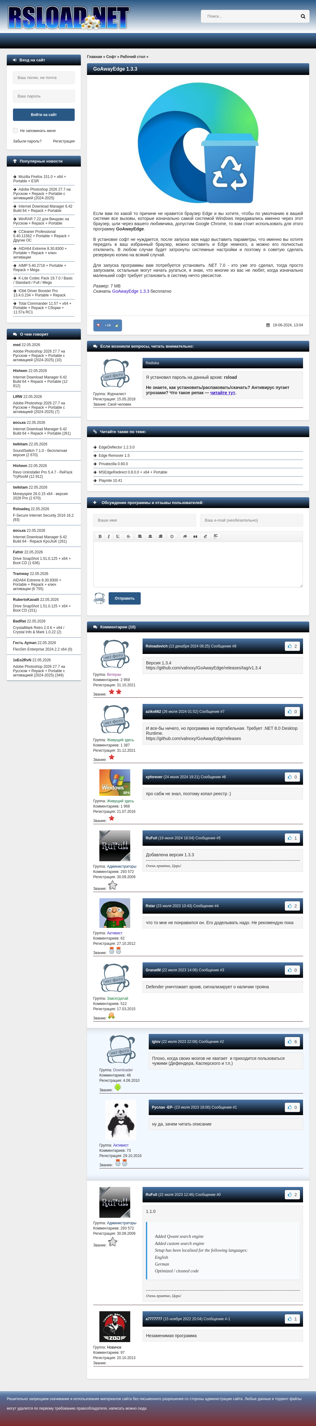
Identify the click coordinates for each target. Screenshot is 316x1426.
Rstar (150, 906)
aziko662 (153, 711)
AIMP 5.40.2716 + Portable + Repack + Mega (39, 267)
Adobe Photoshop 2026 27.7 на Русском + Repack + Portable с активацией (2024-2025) (42, 193)
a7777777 (154, 1319)
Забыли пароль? (27, 141)
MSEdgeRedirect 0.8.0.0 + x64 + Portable (133, 472)
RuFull (151, 838)
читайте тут (222, 392)
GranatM (153, 970)
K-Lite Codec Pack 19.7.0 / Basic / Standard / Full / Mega (43, 280)
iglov (156, 1042)
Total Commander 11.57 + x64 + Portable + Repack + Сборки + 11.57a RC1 (42, 307)
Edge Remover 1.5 (114, 455)
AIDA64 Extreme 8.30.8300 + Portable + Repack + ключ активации (40, 252)
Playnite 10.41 (110, 480)
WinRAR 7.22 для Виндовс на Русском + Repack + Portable (41, 221)
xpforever (154, 777)
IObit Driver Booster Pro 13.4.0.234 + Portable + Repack (39, 293)
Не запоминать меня (38, 131)
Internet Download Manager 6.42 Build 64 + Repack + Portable (43, 208)
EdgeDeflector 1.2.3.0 (117, 447)
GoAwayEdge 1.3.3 (130, 291)
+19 (108, 325)
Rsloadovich (157, 646)
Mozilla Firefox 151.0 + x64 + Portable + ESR (39, 179)
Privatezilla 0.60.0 (113, 464)
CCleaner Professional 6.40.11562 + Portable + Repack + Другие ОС (41, 235)
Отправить (125, 598)
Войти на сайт (44, 115)
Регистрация (64, 141)
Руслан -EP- (162, 1107)
